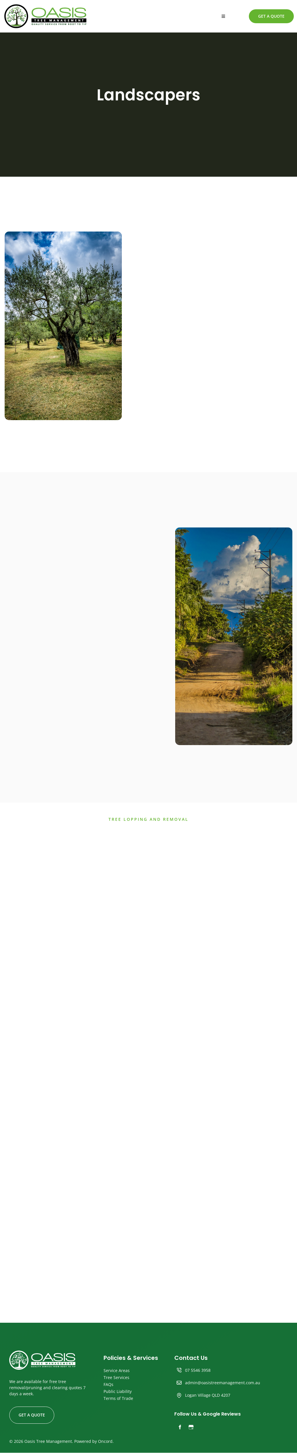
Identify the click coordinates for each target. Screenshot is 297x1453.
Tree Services (116, 1377)
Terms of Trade (118, 1398)
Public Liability (118, 1391)
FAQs (108, 1384)
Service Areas (117, 1371)
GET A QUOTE (263, 13)
